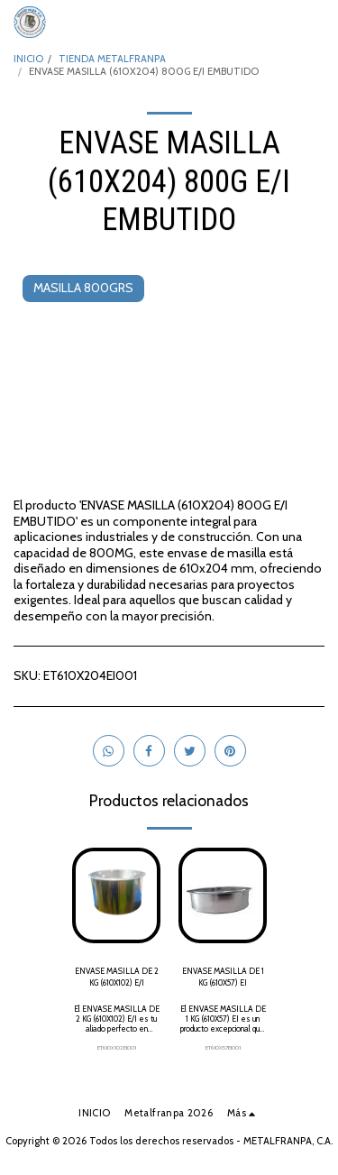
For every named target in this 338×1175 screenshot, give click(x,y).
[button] (313, 22)
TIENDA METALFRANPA (112, 58)
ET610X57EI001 (223, 1047)
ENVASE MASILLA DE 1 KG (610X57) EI (223, 976)
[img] (116, 895)
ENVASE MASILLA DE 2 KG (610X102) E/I (117, 976)
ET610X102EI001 (116, 1047)
